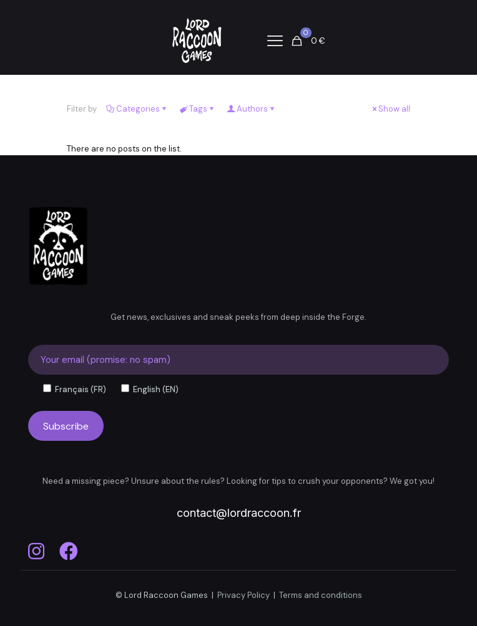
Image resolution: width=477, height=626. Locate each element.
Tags (197, 109)
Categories (137, 109)
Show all (390, 109)
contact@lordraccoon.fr (239, 512)
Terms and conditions (320, 595)
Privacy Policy (243, 595)
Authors (251, 109)
